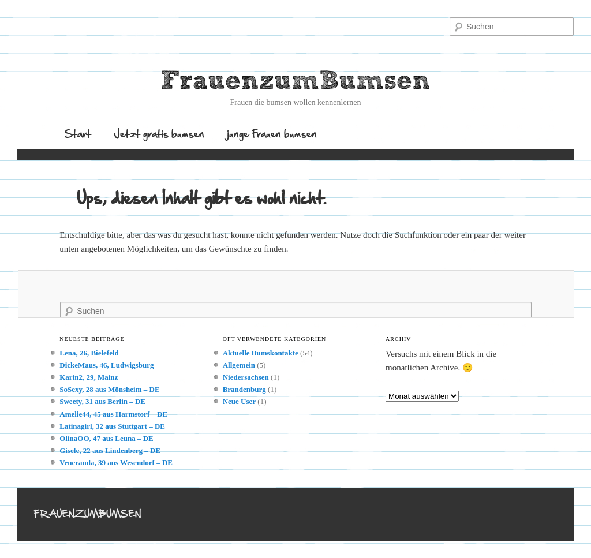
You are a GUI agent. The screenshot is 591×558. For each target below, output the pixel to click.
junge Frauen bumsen (272, 133)
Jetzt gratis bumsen (159, 133)
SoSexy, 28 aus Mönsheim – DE (109, 389)
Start (78, 133)
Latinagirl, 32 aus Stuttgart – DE (112, 426)
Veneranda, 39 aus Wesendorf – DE (116, 462)
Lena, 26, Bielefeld (89, 353)
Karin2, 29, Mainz (88, 377)
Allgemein (239, 365)
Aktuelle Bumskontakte (260, 353)
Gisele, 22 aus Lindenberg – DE (109, 450)
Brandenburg (244, 389)
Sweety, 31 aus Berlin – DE (102, 401)
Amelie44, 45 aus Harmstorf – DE (113, 414)
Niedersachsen (246, 377)
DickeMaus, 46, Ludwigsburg (106, 365)
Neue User (239, 401)
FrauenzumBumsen (295, 81)
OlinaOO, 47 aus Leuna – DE (106, 438)
